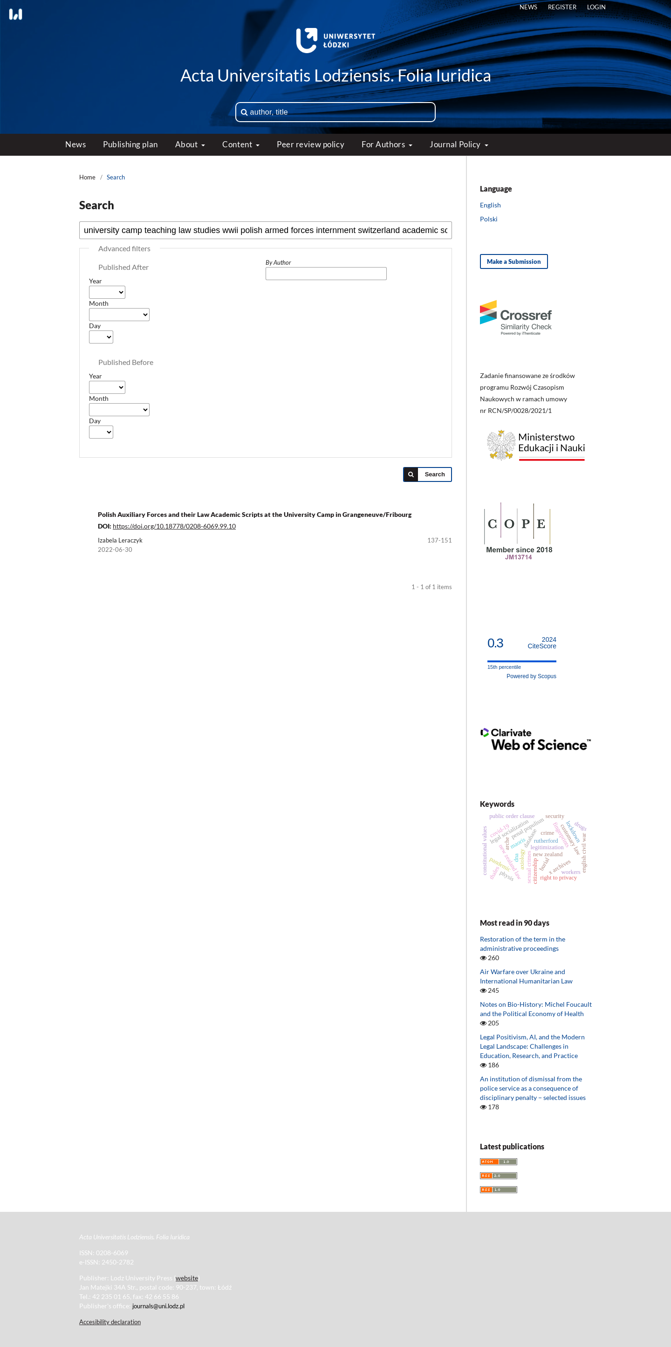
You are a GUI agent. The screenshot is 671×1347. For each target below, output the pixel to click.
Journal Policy (456, 144)
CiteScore (542, 643)
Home (87, 177)
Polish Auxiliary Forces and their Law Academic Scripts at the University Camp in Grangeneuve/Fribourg (254, 514)
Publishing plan (130, 144)
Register (562, 7)
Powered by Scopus (531, 676)
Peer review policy (310, 144)
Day (95, 326)
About (187, 144)
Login (596, 7)
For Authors (384, 144)
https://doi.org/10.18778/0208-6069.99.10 (174, 526)
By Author (278, 262)
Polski (489, 219)
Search (435, 474)
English (490, 205)
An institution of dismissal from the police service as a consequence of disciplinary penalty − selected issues (533, 1088)
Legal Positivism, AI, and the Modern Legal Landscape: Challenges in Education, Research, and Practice (532, 1046)
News (75, 144)
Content (237, 144)
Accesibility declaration (110, 1322)
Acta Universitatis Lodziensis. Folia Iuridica (335, 75)
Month (99, 303)
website (187, 1278)
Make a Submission (514, 261)
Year (95, 281)
